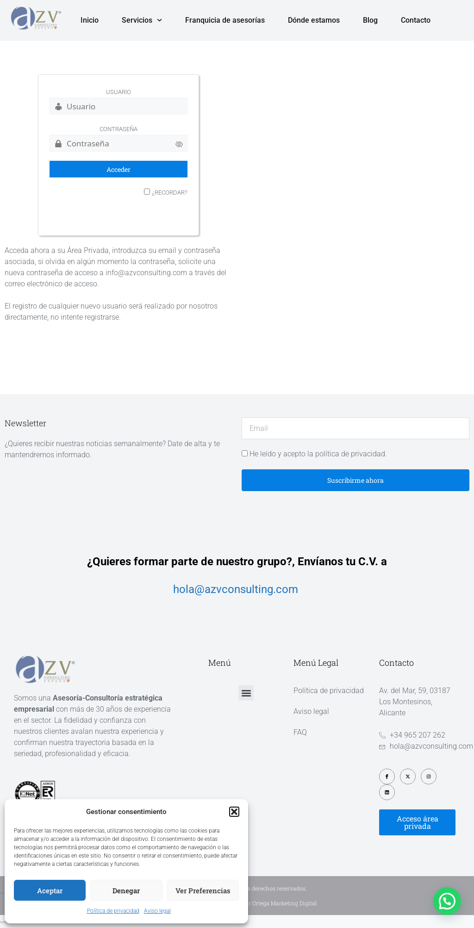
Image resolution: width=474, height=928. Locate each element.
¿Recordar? (169, 205)
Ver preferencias (203, 890)
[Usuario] (118, 119)
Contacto (415, 20)
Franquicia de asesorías (225, 20)
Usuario (118, 104)
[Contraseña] (118, 156)
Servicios (142, 20)
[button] (234, 811)
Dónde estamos (314, 20)
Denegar (126, 890)
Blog (370, 20)
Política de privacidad (113, 911)
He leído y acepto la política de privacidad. (318, 466)
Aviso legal (157, 911)
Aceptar (49, 890)
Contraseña (118, 142)
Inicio (90, 20)
